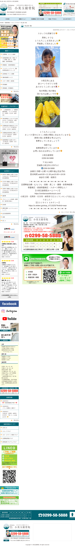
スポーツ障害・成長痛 (8, 81)
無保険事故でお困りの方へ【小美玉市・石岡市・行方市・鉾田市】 (9, 141)
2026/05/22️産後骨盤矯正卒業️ (9, 401)
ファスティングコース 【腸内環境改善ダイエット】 (9, 69)
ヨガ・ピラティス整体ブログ (10, 434)
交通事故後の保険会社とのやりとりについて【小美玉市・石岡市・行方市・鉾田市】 (10, 127)
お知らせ (4, 427)
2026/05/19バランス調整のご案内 (8, 407)
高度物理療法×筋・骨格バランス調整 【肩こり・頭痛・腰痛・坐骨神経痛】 (9, 59)
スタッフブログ (15, 22)
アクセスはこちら (7, 351)
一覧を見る (16, 91)
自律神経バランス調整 (8, 73)
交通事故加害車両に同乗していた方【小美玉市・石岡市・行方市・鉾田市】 (10, 134)
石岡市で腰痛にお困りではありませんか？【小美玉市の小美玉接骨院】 (10, 190)
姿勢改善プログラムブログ (9, 442)
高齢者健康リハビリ (7, 77)
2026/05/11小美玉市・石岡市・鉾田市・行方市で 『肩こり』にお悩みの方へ (10, 414)
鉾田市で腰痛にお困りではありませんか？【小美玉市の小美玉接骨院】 (10, 176)
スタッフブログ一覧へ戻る (68, 212)
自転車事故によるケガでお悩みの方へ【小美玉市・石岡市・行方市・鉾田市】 (10, 120)
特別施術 (4, 84)
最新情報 (7, 22)
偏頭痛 (4, 195)
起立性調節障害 (6, 213)
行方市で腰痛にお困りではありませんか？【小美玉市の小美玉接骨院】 (10, 183)
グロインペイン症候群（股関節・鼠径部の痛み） (10, 200)
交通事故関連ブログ (7, 438)
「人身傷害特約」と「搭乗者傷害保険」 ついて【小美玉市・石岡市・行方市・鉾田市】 (10, 112)
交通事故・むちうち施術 (8, 54)
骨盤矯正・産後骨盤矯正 (8, 65)
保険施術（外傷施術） (8, 88)
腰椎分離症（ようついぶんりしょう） (10, 209)
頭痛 (3, 217)
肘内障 (4, 204)
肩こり (4, 220)
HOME (2, 22)
